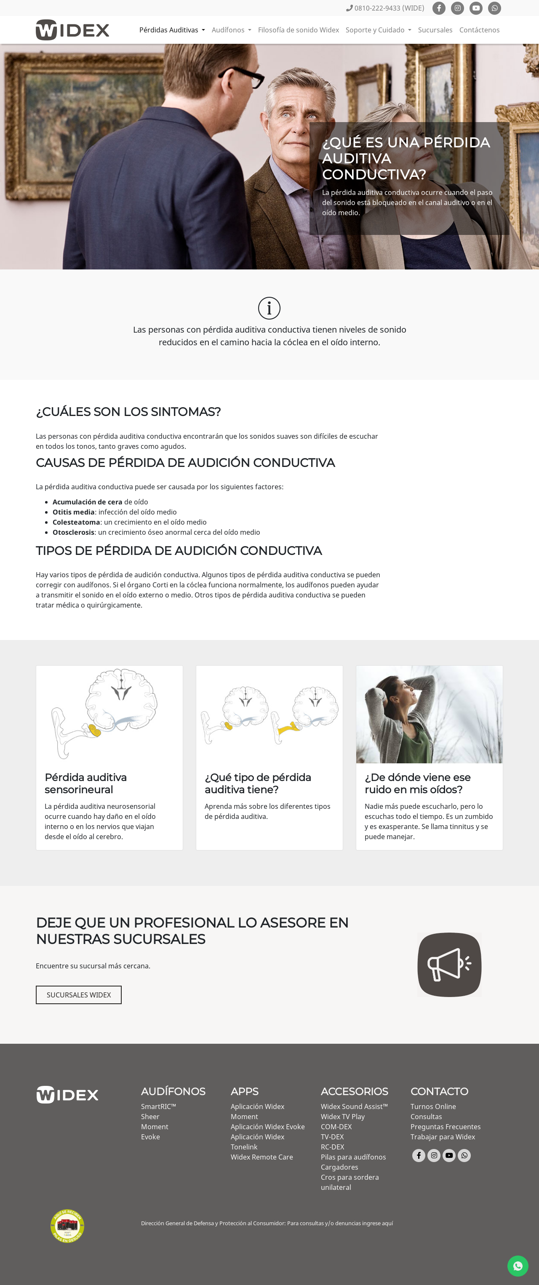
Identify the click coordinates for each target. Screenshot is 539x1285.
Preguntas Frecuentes (446, 1126)
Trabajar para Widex (443, 1136)
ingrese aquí (377, 1223)
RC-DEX (332, 1147)
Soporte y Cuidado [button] (376, 30)
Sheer (150, 1116)
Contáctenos (479, 30)
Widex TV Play (343, 1116)
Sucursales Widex (79, 995)
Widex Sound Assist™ (354, 1106)
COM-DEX (336, 1126)
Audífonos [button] (229, 30)
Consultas (426, 1116)
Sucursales (435, 30)
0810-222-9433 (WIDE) (385, 8)
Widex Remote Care (262, 1157)
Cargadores (339, 1167)
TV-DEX (332, 1136)
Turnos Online (433, 1106)
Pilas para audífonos (353, 1157)
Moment (154, 1126)
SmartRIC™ (158, 1106)
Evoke (150, 1136)
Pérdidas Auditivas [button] (169, 30)
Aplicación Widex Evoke (268, 1126)
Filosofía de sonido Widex (298, 30)
